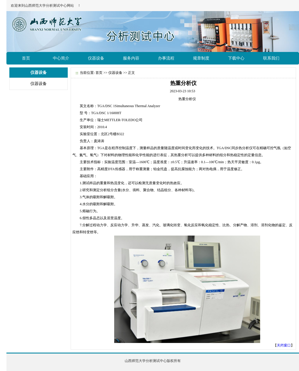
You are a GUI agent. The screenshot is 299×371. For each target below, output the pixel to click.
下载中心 (236, 58)
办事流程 (166, 58)
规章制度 (201, 58)
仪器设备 (96, 58)
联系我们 (271, 58)
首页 (26, 58)
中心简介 (61, 58)
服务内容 (131, 58)
